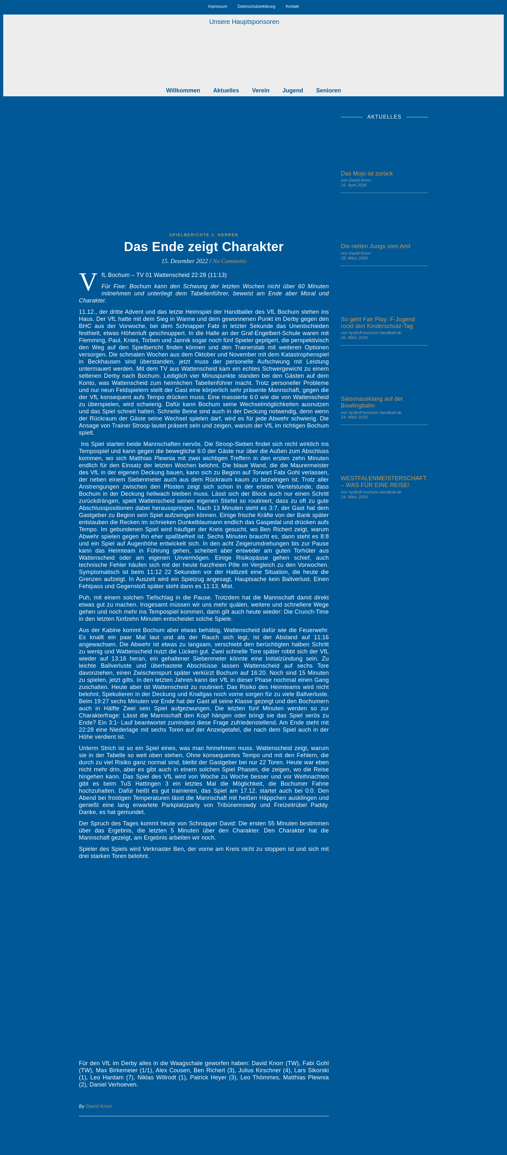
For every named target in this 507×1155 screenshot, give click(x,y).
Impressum (217, 6)
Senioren (328, 90)
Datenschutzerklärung (256, 6)
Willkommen (183, 90)
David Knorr (99, 1106)
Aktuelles (226, 90)
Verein (260, 90)
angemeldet (121, 1150)
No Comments (229, 261)
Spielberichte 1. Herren (204, 235)
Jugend (292, 90)
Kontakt (292, 6)
